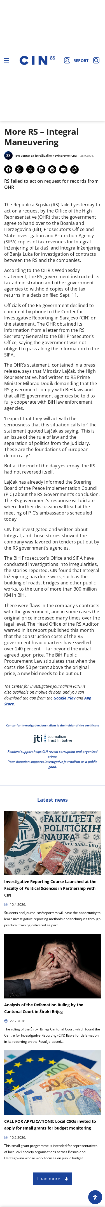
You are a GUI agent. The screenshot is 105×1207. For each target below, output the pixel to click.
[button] (8, 169)
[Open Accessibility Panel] (95, 1197)
